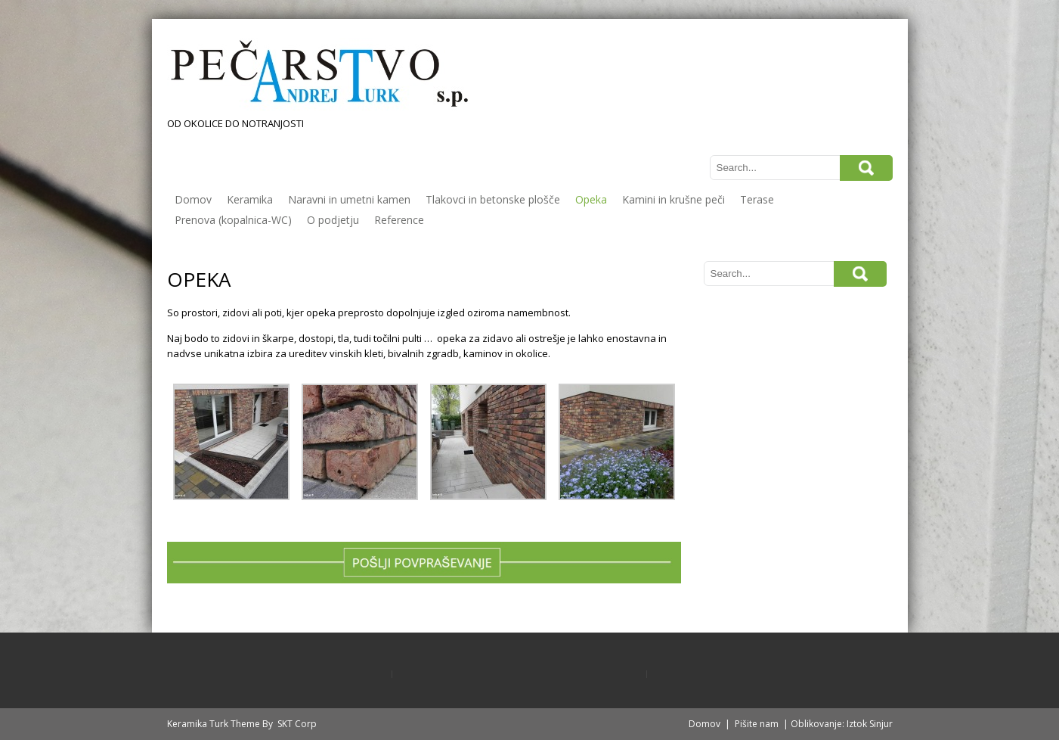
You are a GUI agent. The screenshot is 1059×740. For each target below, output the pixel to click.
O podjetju (333, 220)
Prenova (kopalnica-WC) (233, 220)
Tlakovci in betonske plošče (493, 199)
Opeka (591, 199)
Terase (757, 199)
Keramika (250, 199)
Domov (193, 199)
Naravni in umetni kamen (349, 199)
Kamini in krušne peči (673, 199)
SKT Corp (297, 723)
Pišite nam (757, 723)
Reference (399, 220)
